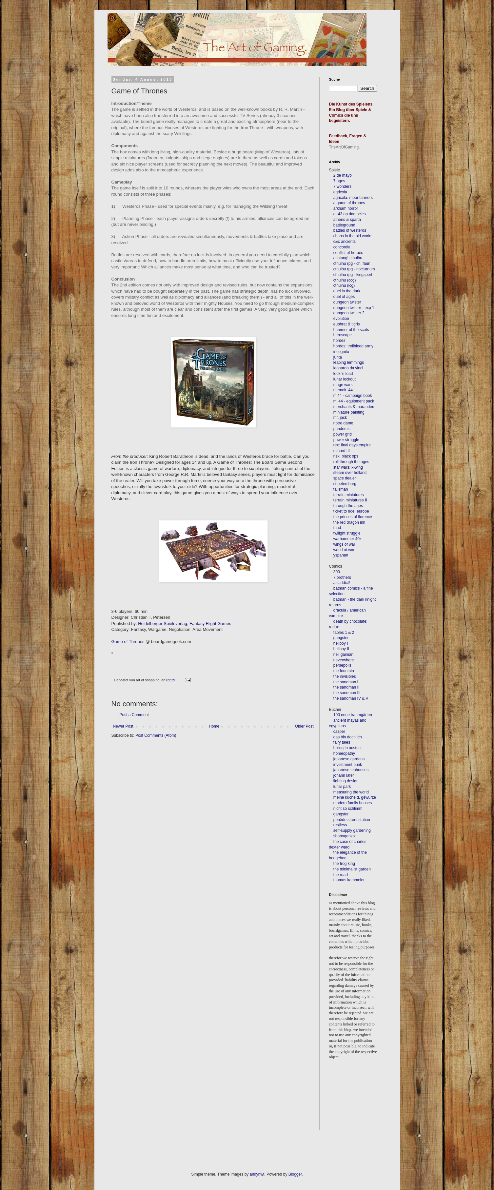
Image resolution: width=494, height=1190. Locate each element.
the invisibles (344, 676)
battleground (344, 225)
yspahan (340, 555)
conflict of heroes (348, 252)
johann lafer (343, 775)
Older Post (304, 726)
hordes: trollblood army (353, 346)
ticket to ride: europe (351, 511)
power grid (342, 434)
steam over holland (349, 472)
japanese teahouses (350, 770)
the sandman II (346, 687)
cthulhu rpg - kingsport (352, 274)
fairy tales (341, 742)
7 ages (339, 181)
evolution (341, 318)
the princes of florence (352, 517)
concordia (341, 247)
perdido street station (351, 819)
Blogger (295, 1174)
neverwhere (343, 660)
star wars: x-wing (348, 467)
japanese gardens (349, 759)
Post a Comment (134, 714)
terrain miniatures (348, 495)
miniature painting (349, 412)
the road (340, 874)
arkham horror (345, 208)
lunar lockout (344, 379)
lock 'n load (343, 373)
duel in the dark (346, 291)
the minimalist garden (352, 869)
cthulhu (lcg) (344, 285)
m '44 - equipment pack (353, 401)
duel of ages (344, 296)
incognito (341, 351)
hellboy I (340, 643)
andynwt (257, 1174)
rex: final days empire (352, 445)
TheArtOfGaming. (344, 147)
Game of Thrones (128, 641)
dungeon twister (347, 302)
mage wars (343, 384)
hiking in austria (347, 748)
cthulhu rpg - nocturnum (354, 269)
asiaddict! (341, 582)
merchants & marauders (354, 406)
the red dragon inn (349, 522)
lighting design (345, 781)
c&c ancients (344, 241)
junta (337, 357)
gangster (341, 637)
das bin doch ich (347, 737)
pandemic (341, 428)
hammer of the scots (351, 329)
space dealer (344, 478)
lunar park (341, 786)
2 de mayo (342, 175)
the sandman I (345, 682)
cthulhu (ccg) (344, 280)
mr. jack (340, 417)
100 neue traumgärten (352, 714)
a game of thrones (349, 203)
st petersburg (344, 483)
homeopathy (344, 753)
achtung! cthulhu (347, 258)
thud (337, 527)
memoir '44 (343, 390)
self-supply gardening (352, 830)
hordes (339, 340)
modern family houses (352, 803)
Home (214, 726)
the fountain (343, 671)
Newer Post (123, 726)
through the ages (348, 505)
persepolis (342, 665)
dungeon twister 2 (349, 313)
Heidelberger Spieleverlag (162, 623)
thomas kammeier (349, 880)
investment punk (347, 764)
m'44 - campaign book (352, 395)
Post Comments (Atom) (155, 735)
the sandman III (347, 693)
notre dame (343, 423)
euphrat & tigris (346, 324)
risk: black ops (345, 456)
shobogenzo (344, 836)
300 (336, 572)
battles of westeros (349, 230)
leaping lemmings (348, 362)
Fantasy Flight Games (210, 623)
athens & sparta (347, 219)
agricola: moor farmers (353, 197)
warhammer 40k (347, 538)
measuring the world (351, 792)
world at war (344, 550)
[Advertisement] (358, 1104)
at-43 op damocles (349, 214)
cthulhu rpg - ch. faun (351, 263)
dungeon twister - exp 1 (353, 307)
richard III (341, 450)
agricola (340, 192)
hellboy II (341, 649)
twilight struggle (347, 533)
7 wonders (342, 186)
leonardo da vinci (348, 368)
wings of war (344, 544)
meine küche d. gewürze (354, 797)
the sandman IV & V (350, 698)
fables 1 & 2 (343, 632)
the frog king (344, 863)
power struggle (346, 440)
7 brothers (342, 577)
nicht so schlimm (348, 808)
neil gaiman (343, 654)
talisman (340, 489)
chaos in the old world (352, 236)
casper (339, 731)
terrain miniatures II (350, 500)
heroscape (342, 335)
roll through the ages (351, 461)
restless (340, 825)
